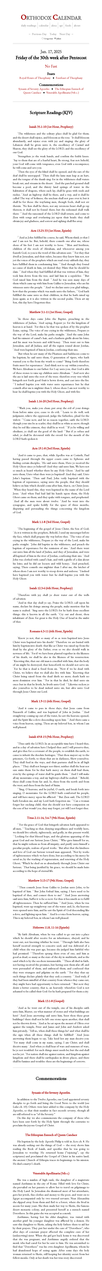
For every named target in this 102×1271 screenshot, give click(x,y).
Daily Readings (28, 25)
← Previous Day (37, 34)
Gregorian (47, 38)
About (77, 25)
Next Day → (66, 34)
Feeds (68, 25)
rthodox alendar (51, 17)
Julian (57, 38)
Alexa (54, 25)
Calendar (44, 25)
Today (53, 34)
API (61, 25)
